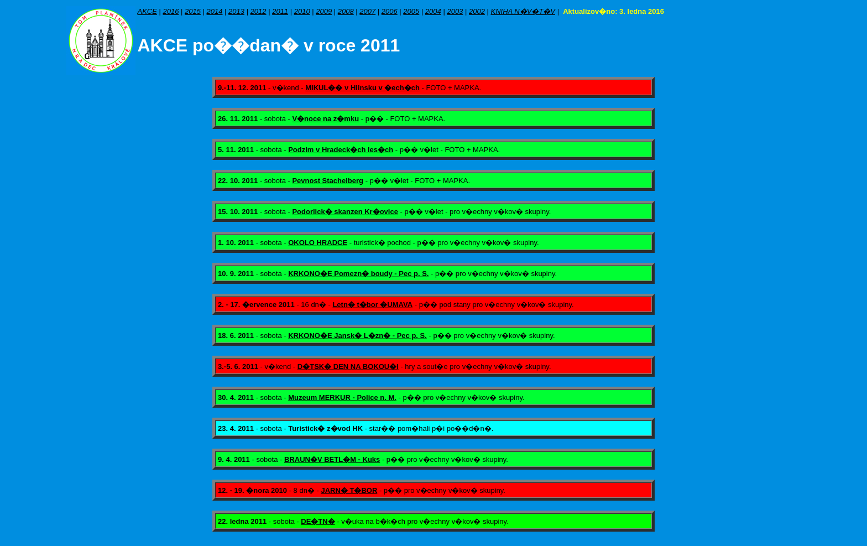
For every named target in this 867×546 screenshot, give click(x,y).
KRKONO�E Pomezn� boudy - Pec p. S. (358, 273)
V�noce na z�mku (325, 119)
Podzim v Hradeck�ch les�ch (340, 149)
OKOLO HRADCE (317, 242)
